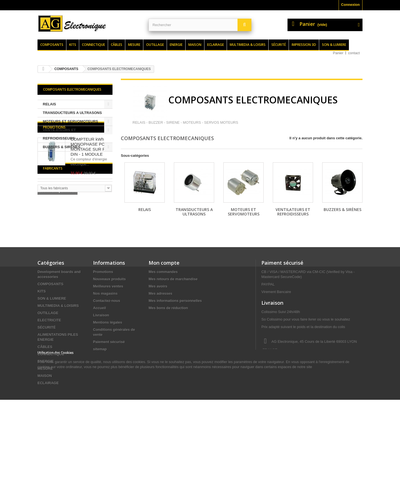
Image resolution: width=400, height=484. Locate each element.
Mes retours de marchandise (173, 323)
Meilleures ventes (108, 330)
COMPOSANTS (50, 328)
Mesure (134, 44)
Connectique (93, 44)
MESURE (45, 412)
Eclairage (215, 44)
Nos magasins (105, 337)
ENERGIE (46, 405)
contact (354, 53)
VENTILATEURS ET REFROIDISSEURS (59, 134)
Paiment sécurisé (282, 306)
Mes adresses (160, 337)
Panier (338, 53)
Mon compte (164, 306)
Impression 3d (304, 44)
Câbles (116, 44)
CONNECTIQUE (51, 398)
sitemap (100, 393)
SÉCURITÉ (47, 371)
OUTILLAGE (48, 356)
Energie (176, 44)
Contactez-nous (106, 344)
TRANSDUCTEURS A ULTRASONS (72, 113)
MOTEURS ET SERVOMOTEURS (70, 121)
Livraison (101, 359)
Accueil (99, 351)
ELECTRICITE (49, 364)
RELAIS (49, 104)
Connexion (350, 5)
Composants (51, 44)
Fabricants (52, 247)
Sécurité (278, 44)
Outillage (155, 44)
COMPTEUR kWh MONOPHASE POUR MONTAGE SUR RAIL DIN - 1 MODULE (91, 185)
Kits (72, 44)
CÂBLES (45, 390)
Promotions (54, 165)
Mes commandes (163, 315)
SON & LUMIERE (52, 342)
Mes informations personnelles (175, 344)
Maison (194, 44)
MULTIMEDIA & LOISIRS (58, 349)
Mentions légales (107, 366)
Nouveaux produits (109, 323)
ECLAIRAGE (48, 427)
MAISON (45, 419)
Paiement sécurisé (109, 385)
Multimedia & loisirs (248, 44)
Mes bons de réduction (168, 351)
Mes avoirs (158, 330)
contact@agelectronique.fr (306, 414)
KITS (42, 335)
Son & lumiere (334, 44)
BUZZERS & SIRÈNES (61, 147)
